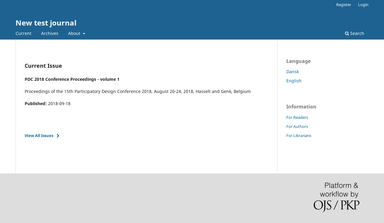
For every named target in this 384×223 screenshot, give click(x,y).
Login (363, 4)
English (294, 81)
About (75, 33)
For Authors (297, 126)
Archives (49, 33)
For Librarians (298, 135)
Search (354, 33)
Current (23, 33)
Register (343, 4)
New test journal (46, 23)
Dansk (292, 71)
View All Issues (39, 135)
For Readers (297, 117)
